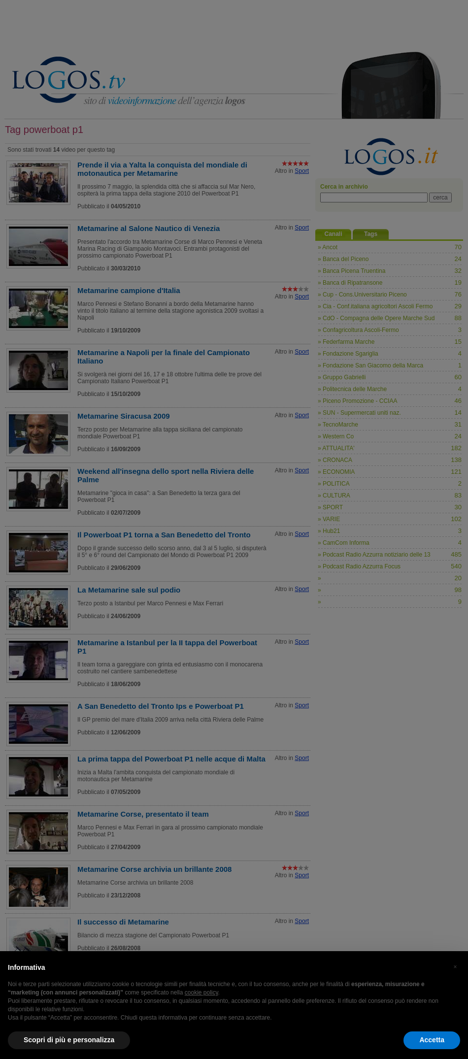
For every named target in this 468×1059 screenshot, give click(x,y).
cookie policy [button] (201, 992)
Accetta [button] (431, 1040)
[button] (455, 967)
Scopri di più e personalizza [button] (69, 1040)
